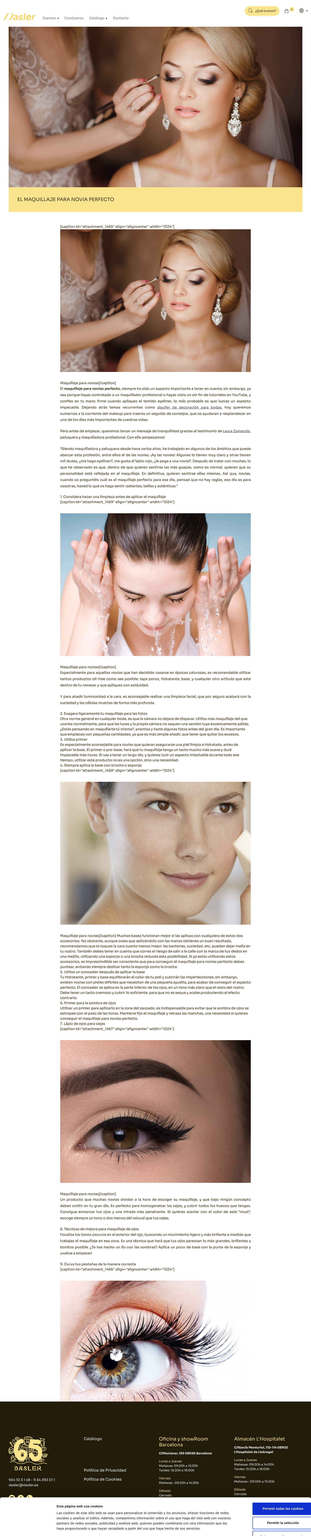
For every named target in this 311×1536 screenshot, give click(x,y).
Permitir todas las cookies (275, 1479)
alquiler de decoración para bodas (189, 407)
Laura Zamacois (236, 431)
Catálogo (93, 18)
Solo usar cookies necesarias (275, 1507)
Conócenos (72, 18)
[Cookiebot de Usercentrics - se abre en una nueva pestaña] (28, 1527)
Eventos (49, 18)
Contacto (115, 18)
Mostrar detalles (232, 1527)
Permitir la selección (275, 1493)
